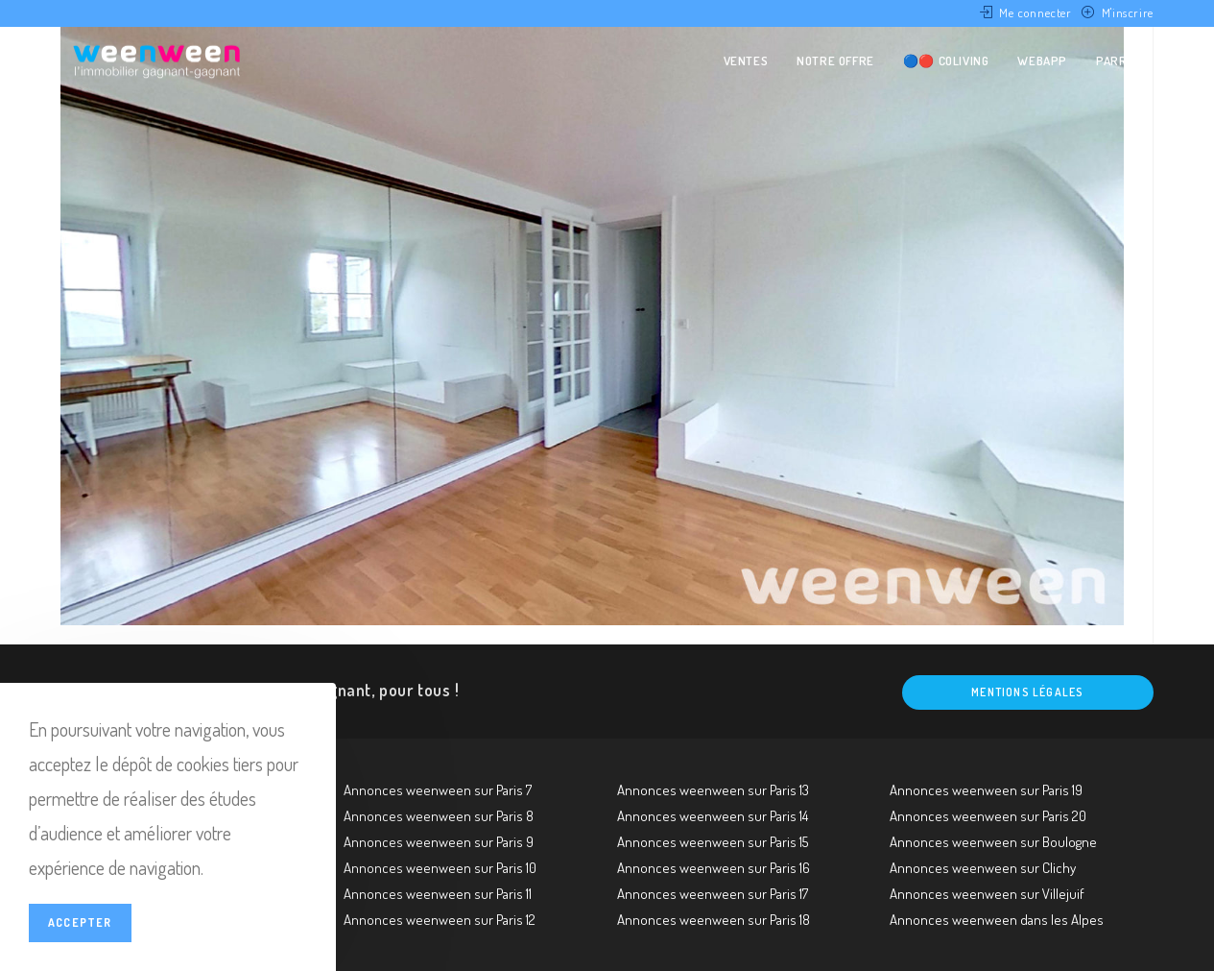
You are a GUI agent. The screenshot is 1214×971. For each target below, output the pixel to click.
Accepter (80, 922)
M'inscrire (1128, 12)
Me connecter (1035, 12)
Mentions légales (1027, 692)
